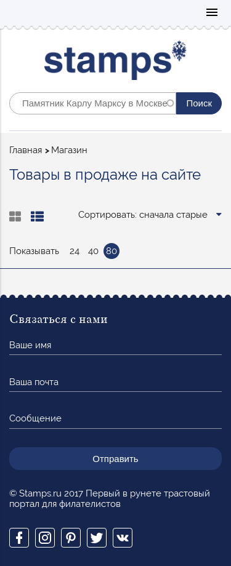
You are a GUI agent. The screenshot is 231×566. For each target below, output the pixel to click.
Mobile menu (212, 13)
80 (111, 251)
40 (93, 251)
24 (74, 251)
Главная (25, 150)
